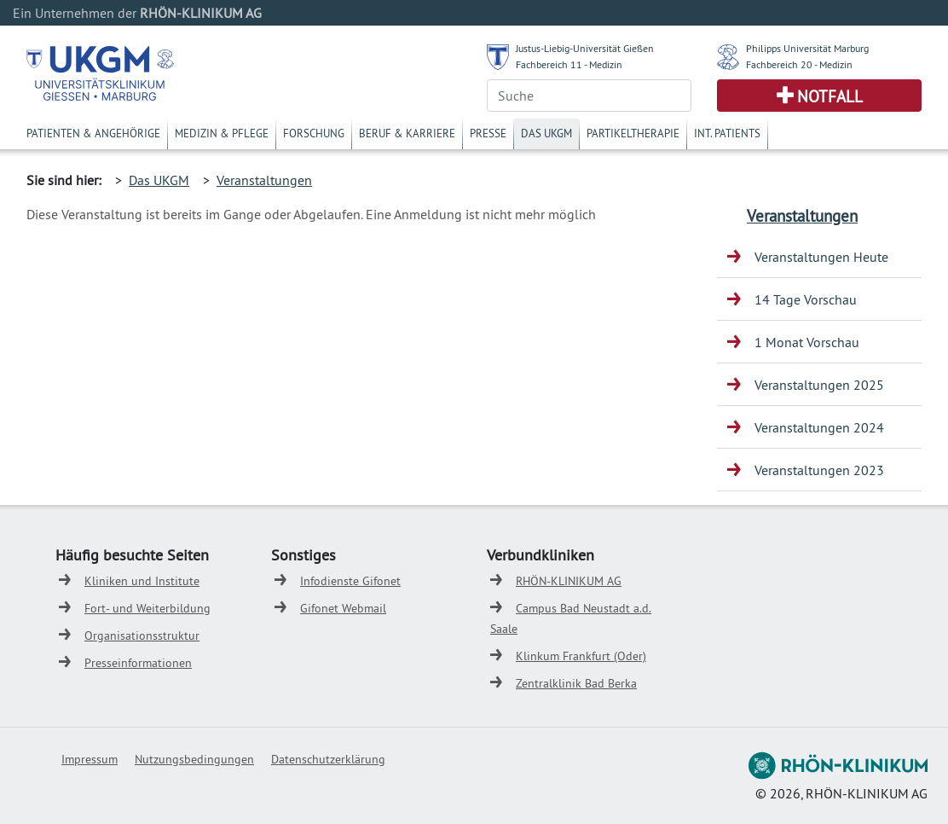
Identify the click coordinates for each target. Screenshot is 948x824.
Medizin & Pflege (222, 133)
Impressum (89, 759)
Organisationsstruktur (141, 635)
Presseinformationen (138, 662)
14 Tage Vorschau (805, 299)
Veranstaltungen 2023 (819, 470)
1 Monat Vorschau (806, 342)
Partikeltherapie (633, 133)
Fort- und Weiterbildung (147, 608)
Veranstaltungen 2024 (819, 427)
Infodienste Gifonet (350, 581)
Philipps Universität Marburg (807, 48)
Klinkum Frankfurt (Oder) (581, 656)
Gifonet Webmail (343, 608)
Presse (488, 133)
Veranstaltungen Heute (821, 256)
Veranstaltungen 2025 (819, 384)
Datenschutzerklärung (328, 759)
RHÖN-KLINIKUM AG (568, 581)
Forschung (313, 133)
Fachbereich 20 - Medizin (799, 64)
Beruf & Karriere (407, 133)
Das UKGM (546, 133)
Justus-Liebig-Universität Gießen (585, 48)
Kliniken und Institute (141, 581)
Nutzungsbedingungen (194, 759)
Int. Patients (727, 133)
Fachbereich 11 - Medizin (569, 64)
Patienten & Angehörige (93, 133)
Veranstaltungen (264, 180)
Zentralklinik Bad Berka (576, 683)
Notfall (830, 96)
